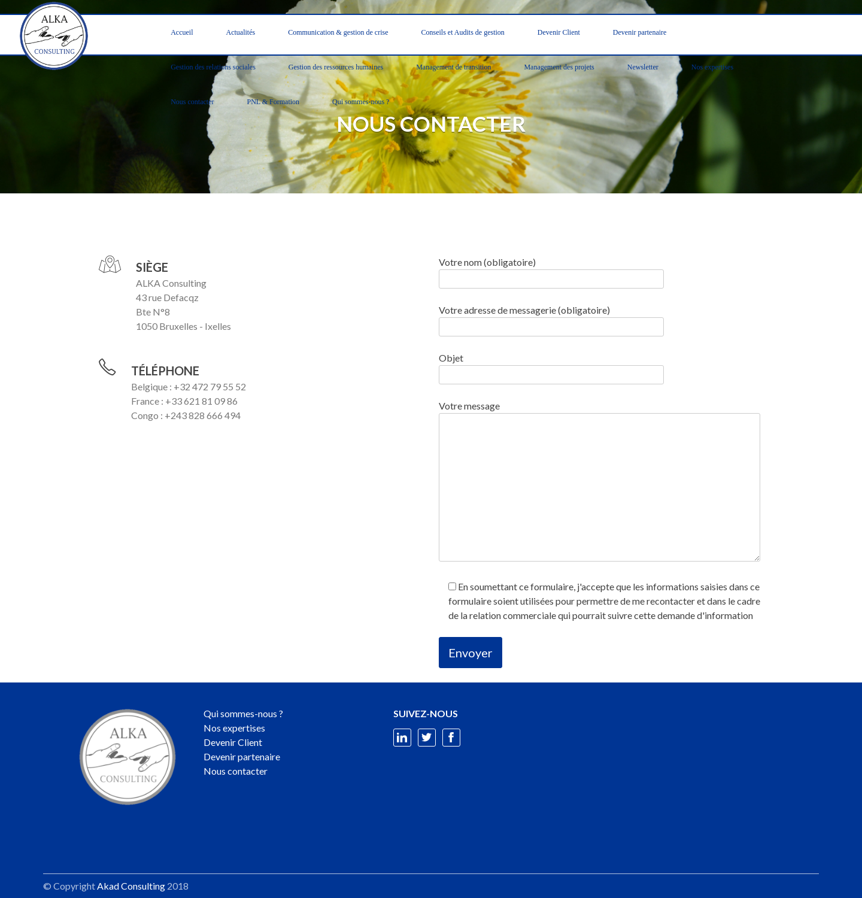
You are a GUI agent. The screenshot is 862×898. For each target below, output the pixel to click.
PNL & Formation (273, 102)
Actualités (241, 32)
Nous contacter (192, 102)
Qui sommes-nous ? (360, 102)
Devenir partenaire (640, 32)
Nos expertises (712, 67)
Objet (551, 366)
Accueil (182, 32)
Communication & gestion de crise (338, 32)
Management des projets (559, 67)
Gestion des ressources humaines (336, 67)
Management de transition (453, 67)
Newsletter (642, 67)
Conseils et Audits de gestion (462, 32)
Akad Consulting (131, 885)
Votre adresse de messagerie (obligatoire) (551, 318)
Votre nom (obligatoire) (551, 270)
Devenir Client (559, 32)
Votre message (600, 481)
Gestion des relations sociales (213, 67)
